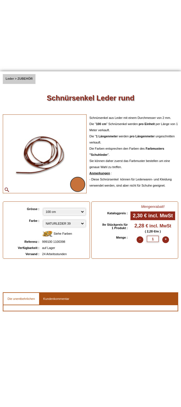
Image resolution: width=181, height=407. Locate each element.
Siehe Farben (57, 234)
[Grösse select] (64, 212)
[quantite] (153, 239)
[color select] (64, 223)
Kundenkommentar (56, 298)
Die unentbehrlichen (21, 298)
